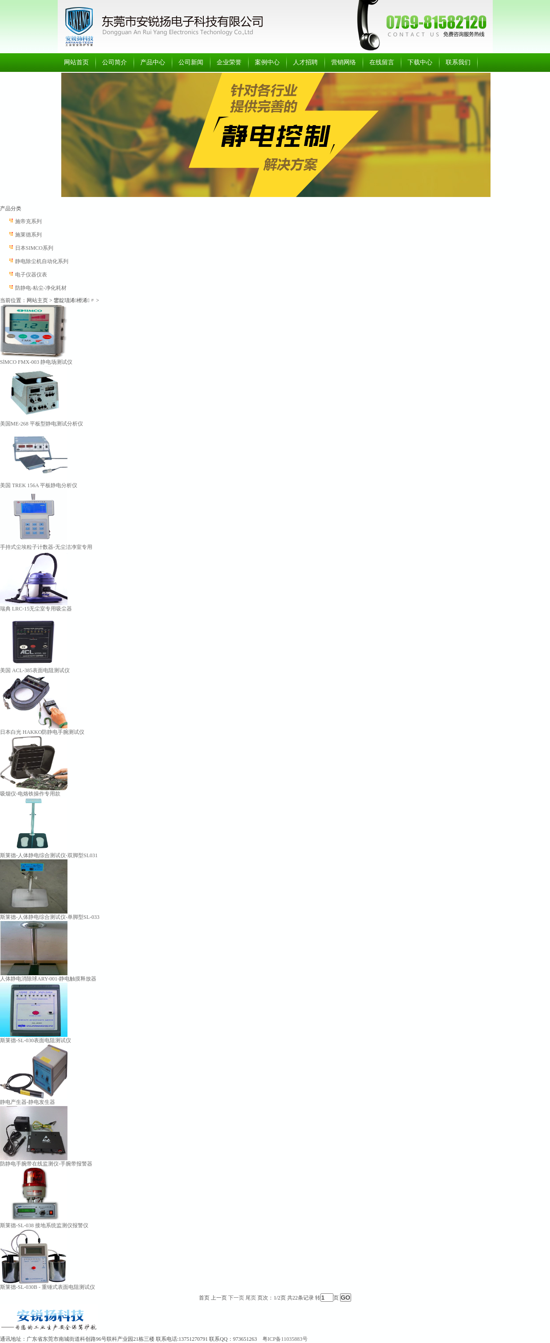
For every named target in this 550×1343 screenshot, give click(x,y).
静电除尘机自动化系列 (41, 261)
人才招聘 (305, 62)
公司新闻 (190, 62)
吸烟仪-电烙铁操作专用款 (30, 794)
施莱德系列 (28, 235)
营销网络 (343, 62)
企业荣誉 (229, 62)
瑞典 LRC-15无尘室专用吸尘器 (36, 609)
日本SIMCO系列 (34, 248)
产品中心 (152, 62)
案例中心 (267, 62)
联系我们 (458, 62)
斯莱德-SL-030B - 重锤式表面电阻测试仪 (47, 1287)
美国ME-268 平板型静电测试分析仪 (41, 424)
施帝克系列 (28, 221)
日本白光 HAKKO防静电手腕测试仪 (42, 732)
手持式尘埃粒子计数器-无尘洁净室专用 (46, 547)
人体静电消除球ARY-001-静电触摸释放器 (48, 979)
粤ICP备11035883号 (285, 1339)
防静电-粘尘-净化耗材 (41, 288)
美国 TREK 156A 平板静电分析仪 (38, 485)
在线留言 (381, 62)
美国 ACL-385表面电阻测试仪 (35, 670)
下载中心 (420, 62)
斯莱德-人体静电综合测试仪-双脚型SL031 (49, 855)
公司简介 (114, 62)
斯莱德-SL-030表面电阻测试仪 (35, 1040)
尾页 (250, 1298)
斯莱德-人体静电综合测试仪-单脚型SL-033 (49, 917)
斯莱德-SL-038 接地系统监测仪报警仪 (44, 1225)
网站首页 (76, 62)
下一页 (236, 1298)
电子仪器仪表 (31, 275)
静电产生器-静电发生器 (27, 1102)
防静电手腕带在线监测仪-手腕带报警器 (46, 1164)
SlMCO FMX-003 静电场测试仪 (36, 362)
